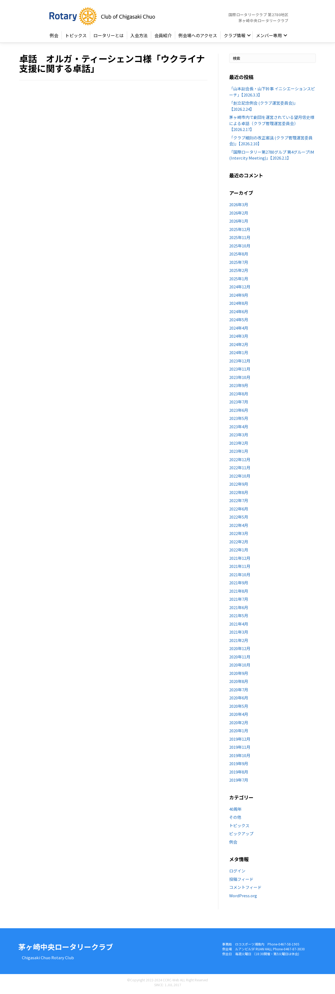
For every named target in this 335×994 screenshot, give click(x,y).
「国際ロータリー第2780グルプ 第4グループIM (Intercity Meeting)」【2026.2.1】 (271, 157)
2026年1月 (238, 223)
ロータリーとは (108, 37)
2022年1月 (238, 552)
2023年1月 (238, 453)
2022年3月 (238, 536)
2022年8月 (238, 494)
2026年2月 (238, 215)
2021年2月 (238, 642)
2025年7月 (238, 264)
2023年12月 (239, 363)
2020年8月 (238, 683)
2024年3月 (238, 338)
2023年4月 (238, 429)
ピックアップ (241, 836)
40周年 (235, 811)
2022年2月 (238, 544)
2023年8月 (238, 396)
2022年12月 (239, 461)
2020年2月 (238, 724)
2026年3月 (238, 207)
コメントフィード (245, 889)
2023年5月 (238, 420)
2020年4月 (238, 716)
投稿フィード (241, 881)
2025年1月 (238, 281)
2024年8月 (238, 305)
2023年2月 (238, 445)
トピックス (76, 37)
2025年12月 (239, 231)
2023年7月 (238, 404)
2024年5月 (238, 322)
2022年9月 (238, 486)
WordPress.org (243, 897)
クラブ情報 (234, 37)
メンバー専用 (269, 37)
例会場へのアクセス (197, 37)
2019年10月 (239, 757)
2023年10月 (239, 379)
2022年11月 (239, 470)
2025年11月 (239, 240)
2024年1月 (238, 355)
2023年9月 (238, 388)
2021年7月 (238, 601)
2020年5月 (238, 708)
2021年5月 (238, 618)
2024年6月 (238, 313)
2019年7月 (238, 782)
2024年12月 (239, 289)
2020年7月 (238, 692)
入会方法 (139, 37)
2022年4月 (238, 527)
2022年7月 (238, 503)
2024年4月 (238, 330)
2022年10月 (239, 478)
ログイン (237, 873)
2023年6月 (238, 412)
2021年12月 (239, 560)
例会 (54, 37)
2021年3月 (238, 634)
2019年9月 (238, 766)
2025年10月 (239, 248)
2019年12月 (239, 741)
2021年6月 (238, 609)
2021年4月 (238, 626)
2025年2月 (238, 272)
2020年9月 (238, 675)
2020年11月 (239, 659)
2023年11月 (239, 371)
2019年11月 (239, 749)
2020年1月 (238, 733)
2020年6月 (238, 700)
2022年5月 (238, 519)
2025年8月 (238, 256)
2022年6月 (238, 511)
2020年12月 (239, 651)
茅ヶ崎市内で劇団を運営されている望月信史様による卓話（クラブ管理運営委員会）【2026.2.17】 (271, 125)
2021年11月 (239, 568)
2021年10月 (239, 576)
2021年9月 (238, 585)
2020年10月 (239, 667)
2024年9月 (238, 297)
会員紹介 (163, 37)
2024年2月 (238, 346)
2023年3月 (238, 437)
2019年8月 (238, 774)
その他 (235, 819)
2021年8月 (238, 593)
